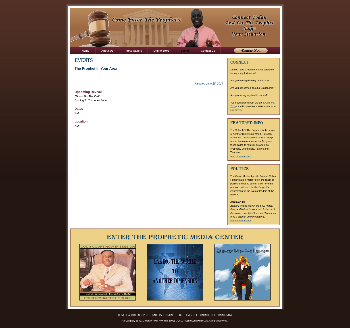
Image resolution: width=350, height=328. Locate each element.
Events (185, 50)
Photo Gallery (133, 50)
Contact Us (208, 50)
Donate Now (251, 50)
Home (85, 50)
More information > (240, 156)
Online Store (161, 50)
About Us (107, 50)
